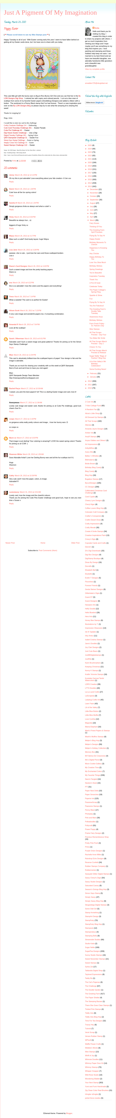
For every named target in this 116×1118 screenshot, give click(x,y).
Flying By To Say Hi (97, 236)
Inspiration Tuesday (97, 276)
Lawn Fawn (89, 704)
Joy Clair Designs (92, 647)
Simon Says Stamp (92, 893)
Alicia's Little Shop (92, 413)
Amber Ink (89, 433)
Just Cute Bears (91, 651)
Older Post (75, 543)
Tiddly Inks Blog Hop (93, 1017)
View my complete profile (95, 69)
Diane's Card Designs (18, 266)
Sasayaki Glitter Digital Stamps (97, 874)
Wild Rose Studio (92, 1075)
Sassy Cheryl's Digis (93, 878)
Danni (11, 189)
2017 (90, 173)
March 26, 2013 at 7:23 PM (30, 310)
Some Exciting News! (97, 369)
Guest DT (89, 597)
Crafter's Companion (93, 516)
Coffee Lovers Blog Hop (94, 508)
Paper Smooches (92, 794)
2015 (90, 179)
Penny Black (90, 810)
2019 (90, 166)
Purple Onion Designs (93, 851)
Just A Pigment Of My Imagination (50, 12)
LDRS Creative (91, 684)
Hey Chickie (94, 253)
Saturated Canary (92, 885)
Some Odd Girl (91, 909)
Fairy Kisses (94, 223)
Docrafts (88, 566)
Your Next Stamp (91, 1083)
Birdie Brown (90, 464)
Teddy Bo (88, 978)
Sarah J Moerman (16, 338)
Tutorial (88, 1028)
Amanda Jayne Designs (94, 429)
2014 (90, 183)
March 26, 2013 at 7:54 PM (29, 324)
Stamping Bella (91, 936)
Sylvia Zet (89, 967)
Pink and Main (90, 818)
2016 (90, 176)
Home (43, 543)
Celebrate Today (95, 286)
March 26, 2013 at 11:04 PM (25, 355)
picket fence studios (93, 1098)
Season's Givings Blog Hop (95, 889)
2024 (90, 149)
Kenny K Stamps (91, 670)
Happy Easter (94, 239)
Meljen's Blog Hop (92, 740)
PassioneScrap (91, 802)
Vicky (11, 217)
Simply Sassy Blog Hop (94, 901)
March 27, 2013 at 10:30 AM (32, 388)
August (93, 203)
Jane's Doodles (91, 643)
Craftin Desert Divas (93, 520)
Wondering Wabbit (92, 1079)
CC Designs (89, 487)
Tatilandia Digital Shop (94, 970)
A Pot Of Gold (94, 283)
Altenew (88, 425)
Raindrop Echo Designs (94, 858)
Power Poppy (90, 829)
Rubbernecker (90, 870)
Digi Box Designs (92, 555)
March (92, 220)
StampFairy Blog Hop (93, 924)
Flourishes (89, 582)
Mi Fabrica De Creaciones (95, 756)
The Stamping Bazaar (93, 1001)
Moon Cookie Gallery (93, 764)
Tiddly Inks (89, 1013)
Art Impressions (91, 444)
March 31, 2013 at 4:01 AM (30, 492)
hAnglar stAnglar (91, 1094)
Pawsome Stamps (92, 806)
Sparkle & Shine (95, 295)
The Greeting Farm (92, 994)
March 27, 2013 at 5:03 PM (27, 438)
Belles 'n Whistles (92, 456)
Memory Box (90, 752)
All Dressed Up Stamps (94, 417)
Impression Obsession (94, 628)
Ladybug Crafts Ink (92, 700)
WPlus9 (88, 1040)
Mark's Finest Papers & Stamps (97, 731)
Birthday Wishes (95, 266)
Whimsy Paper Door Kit (94, 1063)
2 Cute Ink (89, 402)
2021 (90, 159)
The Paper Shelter (92, 998)
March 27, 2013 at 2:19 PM (25, 419)
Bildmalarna (89, 460)
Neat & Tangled (91, 779)
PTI (86, 787)
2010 (90, 388)
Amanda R (13, 324)
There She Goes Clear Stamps (97, 1005)
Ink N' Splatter (90, 632)
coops (11, 419)
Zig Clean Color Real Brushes (96, 1090)
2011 (90, 385)
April (92, 217)
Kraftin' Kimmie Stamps (94, 674)
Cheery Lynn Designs (93, 500)
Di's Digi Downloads (93, 551)
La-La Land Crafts (92, 692)
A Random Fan (91, 409)
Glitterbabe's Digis (92, 593)
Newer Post (10, 543)
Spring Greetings (96, 269)
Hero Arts (88, 616)
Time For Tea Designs (93, 1021)
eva (10, 283)
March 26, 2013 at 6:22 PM (23, 283)
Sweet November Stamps (95, 959)
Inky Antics (89, 636)
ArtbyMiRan (89, 448)
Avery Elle (89, 452)
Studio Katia (90, 943)
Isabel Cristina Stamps (94, 640)
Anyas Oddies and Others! (95, 440)
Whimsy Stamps (91, 1067)
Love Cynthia (90, 719)
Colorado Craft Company (95, 512)
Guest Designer (91, 601)
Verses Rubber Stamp (93, 1036)
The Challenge (91, 986)
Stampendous (90, 932)
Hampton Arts (90, 605)
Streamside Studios (92, 940)
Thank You (93, 279)
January (93, 377)
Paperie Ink (89, 798)
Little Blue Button (91, 711)
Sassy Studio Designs (93, 882)
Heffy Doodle (90, 609)
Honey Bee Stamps (92, 620)
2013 (90, 186)
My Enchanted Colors (93, 771)
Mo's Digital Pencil (92, 760)
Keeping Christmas (92, 667)
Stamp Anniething (92, 913)
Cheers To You (95, 347)
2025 (90, 145)
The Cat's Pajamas (92, 982)
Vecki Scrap (89, 1032)
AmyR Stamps (90, 437)
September (94, 200)
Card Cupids (90, 497)
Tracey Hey (89, 1025)
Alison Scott (14, 310)
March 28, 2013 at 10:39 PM (26, 476)
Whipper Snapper (92, 1071)
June (92, 210)
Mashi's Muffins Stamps (94, 737)
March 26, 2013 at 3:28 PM (28, 250)
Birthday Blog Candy (93, 467)
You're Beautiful (95, 273)
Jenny (11, 175)
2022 (90, 155)
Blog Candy (89, 471)
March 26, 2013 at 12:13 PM (26, 175)
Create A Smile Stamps (94, 531)
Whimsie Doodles (92, 1059)
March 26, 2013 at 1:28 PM (25, 189)
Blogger (69, 1113)
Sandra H (13, 203)
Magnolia (88, 723)
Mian (11, 355)
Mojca (11, 236)
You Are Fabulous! (96, 306)
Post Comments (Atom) (48, 550)
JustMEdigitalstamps (93, 655)
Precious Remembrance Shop (97, 837)
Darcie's (88, 547)
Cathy (11, 476)
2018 (90, 169)
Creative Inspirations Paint (95, 535)
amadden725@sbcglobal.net (96, 83)
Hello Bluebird (90, 612)
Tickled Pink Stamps (93, 1009)
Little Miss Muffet (91, 715)
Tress (11, 297)
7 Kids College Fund (93, 406)
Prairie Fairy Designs (93, 833)
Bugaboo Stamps (92, 479)
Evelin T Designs (91, 578)
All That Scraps (91, 421)
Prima (87, 847)
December (94, 189)
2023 (90, 152)
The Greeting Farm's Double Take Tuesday (97, 311)
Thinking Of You (95, 227)
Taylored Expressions (93, 974)
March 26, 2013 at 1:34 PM (28, 203)
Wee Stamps (94, 329)
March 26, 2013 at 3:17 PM (25, 236)
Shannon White (15, 454)
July (92, 206)
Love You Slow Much (97, 262)
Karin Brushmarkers (93, 663)
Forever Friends (91, 585)
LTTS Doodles (90, 688)
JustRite (88, 659)
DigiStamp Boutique (93, 558)
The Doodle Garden (93, 990)
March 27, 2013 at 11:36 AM (31, 402)
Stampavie (89, 928)
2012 (90, 381)
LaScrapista (89, 696)
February (93, 373)
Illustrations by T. (91, 624)
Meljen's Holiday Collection (95, 748)
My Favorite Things (92, 775)
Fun (91, 299)
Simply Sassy (90, 897)
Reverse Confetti (91, 862)
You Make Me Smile (97, 338)
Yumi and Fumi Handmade (95, 1086)
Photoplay (89, 814)
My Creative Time (92, 767)
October (93, 196)
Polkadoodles (90, 822)
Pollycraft (88, 825)
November (94, 193)
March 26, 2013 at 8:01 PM (35, 338)
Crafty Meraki (90, 527)
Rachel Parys (14, 388)
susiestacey (14, 492)
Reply (11, 182)
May (92, 213)
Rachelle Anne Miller (93, 855)
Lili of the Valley (91, 707)
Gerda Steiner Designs (94, 589)
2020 (90, 162)
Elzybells (88, 574)
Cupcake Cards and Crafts (95, 543)
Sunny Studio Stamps (93, 955)
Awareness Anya (96, 317)
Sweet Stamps (90, 963)
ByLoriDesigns (90, 483)
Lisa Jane (13, 250)
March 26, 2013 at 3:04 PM (25, 217)
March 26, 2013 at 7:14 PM (25, 297)
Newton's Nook (91, 783)
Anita (97, 28)
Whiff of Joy (89, 1055)
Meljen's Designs (91, 744)
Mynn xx (12, 438)
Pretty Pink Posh (91, 843)
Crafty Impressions (92, 524)
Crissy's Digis (90, 539)
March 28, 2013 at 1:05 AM (33, 454)
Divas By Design (91, 562)
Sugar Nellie (90, 947)
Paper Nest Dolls (91, 791)
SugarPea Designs (92, 951)
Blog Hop (88, 475)
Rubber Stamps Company (95, 866)
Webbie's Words (91, 1048)
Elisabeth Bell (90, 570)
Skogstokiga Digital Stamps (96, 905)
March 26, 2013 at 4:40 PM (38, 266)
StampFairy (89, 920)
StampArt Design (91, 916)
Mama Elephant (91, 727)
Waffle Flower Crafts (93, 1044)
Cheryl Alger (90, 504)
